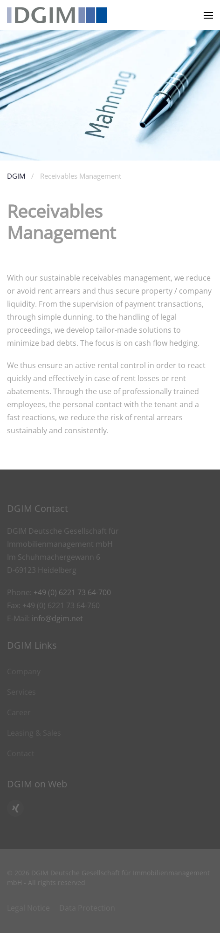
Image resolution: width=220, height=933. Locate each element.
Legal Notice (28, 908)
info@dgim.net (57, 618)
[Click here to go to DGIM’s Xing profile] (15, 808)
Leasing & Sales (34, 733)
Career (19, 712)
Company (24, 671)
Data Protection (87, 908)
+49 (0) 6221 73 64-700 (72, 592)
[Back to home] (57, 15)
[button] (208, 15)
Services (21, 692)
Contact (20, 753)
